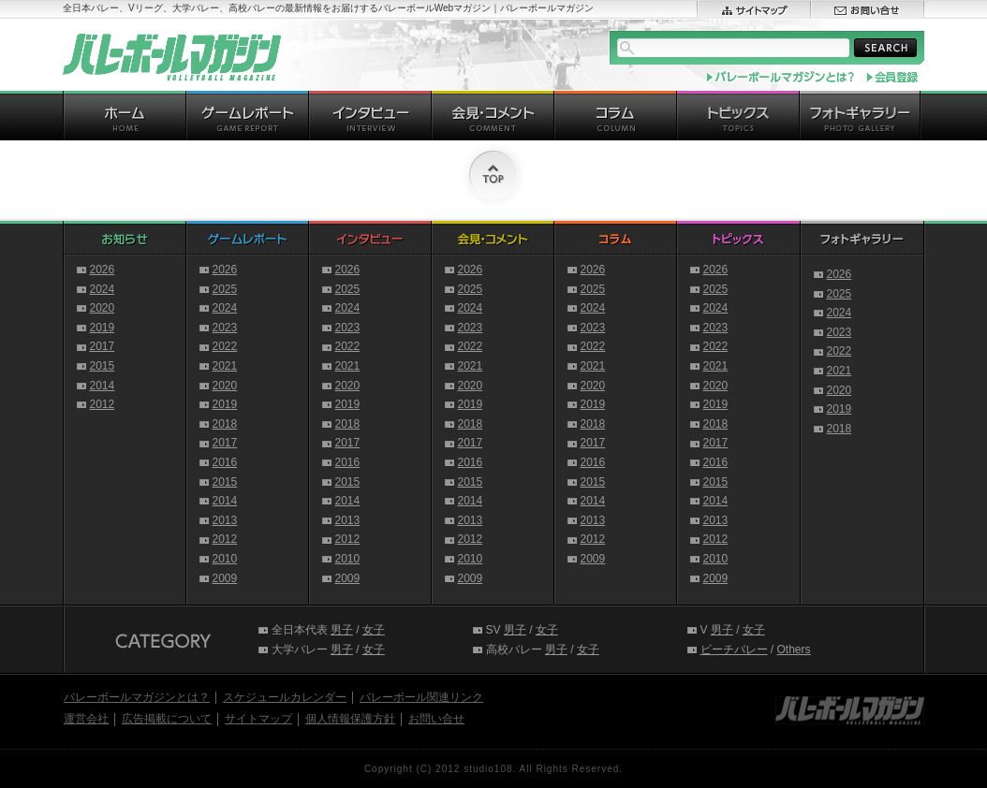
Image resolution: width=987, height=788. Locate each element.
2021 (225, 365)
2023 (225, 327)
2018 (225, 423)
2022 (225, 346)
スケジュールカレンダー (284, 697)
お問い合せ (436, 718)
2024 (102, 289)
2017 (102, 346)
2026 (102, 269)
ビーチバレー (734, 649)
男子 (342, 629)
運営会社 (86, 718)
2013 (225, 520)
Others (794, 649)
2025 (225, 289)
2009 (225, 578)
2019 (102, 327)
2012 (102, 404)
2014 (102, 385)
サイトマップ (258, 718)
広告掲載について (167, 718)
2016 (225, 462)
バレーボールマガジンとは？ (137, 697)
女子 (373, 629)
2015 (102, 365)
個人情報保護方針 (350, 718)
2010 (225, 558)
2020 (102, 307)
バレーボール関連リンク (421, 697)
